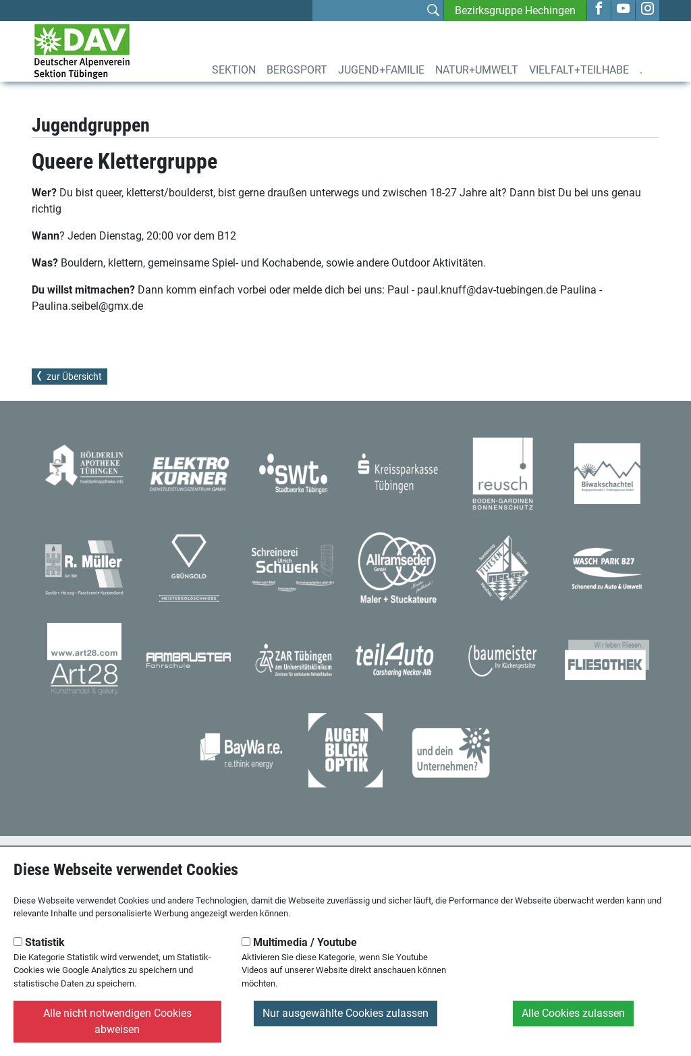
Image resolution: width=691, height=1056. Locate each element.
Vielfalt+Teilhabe (579, 69)
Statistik (39, 942)
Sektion (234, 69)
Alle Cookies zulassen (573, 1013)
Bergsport (297, 69)
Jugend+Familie (381, 69)
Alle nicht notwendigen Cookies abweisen (117, 1021)
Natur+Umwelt (476, 69)
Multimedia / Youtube (299, 942)
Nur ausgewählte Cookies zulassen (345, 1013)
